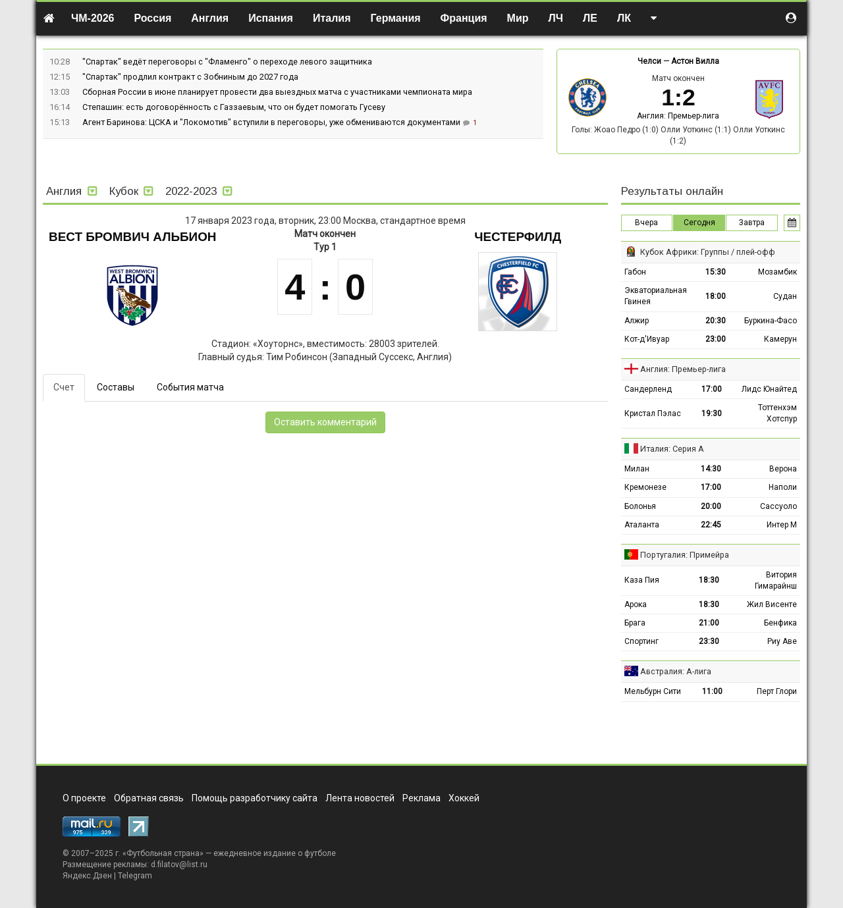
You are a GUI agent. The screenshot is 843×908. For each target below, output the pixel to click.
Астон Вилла (695, 61)
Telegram (135, 875)
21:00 (709, 623)
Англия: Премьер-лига (678, 115)
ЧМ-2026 (93, 18)
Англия (210, 18)
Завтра (752, 222)
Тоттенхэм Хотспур (777, 413)
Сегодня (699, 222)
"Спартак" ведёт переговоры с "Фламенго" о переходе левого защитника (227, 62)
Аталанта (641, 524)
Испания (270, 18)
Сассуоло (778, 506)
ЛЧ (556, 18)
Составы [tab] (115, 387)
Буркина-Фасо (770, 320)
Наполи (783, 487)
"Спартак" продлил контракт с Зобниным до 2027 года (190, 77)
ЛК (624, 18)
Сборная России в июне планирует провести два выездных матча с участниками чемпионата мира (277, 92)
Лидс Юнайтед (769, 389)
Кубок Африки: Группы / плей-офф (707, 252)
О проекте (84, 798)
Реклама (421, 798)
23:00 (715, 339)
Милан (636, 468)
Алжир (636, 320)
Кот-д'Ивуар (646, 339)
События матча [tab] (190, 387)
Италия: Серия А (672, 449)
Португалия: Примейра (684, 555)
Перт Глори (777, 691)
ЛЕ (590, 18)
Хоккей (464, 798)
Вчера (646, 222)
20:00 (711, 506)
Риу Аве (782, 641)
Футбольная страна (163, 853)
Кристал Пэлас (652, 413)
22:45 (711, 524)
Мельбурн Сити (652, 691)
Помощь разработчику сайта (254, 798)
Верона (783, 468)
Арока (635, 604)
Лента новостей (359, 798)
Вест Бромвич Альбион (133, 237)
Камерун (780, 339)
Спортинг (641, 641)
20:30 (715, 320)
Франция (464, 18)
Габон (635, 272)
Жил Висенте (772, 604)
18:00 (715, 296)
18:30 (709, 580)
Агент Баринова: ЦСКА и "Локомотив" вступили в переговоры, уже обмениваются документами (272, 122)
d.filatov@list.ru (179, 864)
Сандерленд (648, 389)
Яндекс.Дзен (87, 875)
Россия (153, 18)
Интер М (782, 524)
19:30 (711, 413)
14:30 (711, 468)
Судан (785, 296)
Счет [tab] (63, 387)
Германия (396, 18)
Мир (518, 18)
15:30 (715, 272)
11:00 (712, 691)
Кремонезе (645, 487)
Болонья (640, 506)
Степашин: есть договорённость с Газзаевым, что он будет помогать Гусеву (233, 107)
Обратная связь (149, 798)
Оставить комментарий (325, 422)
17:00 (711, 389)
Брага (634, 623)
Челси (649, 61)
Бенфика (780, 623)
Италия (332, 18)
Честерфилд (517, 237)
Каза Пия (641, 580)
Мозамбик (777, 272)
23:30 (709, 641)
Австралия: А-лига (675, 671)
